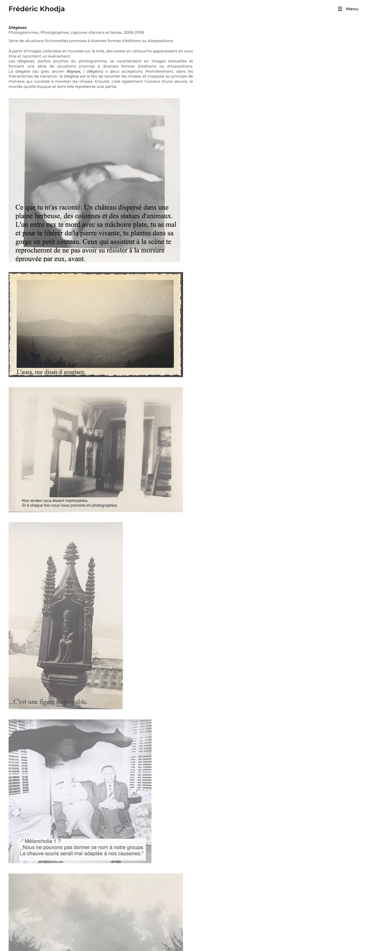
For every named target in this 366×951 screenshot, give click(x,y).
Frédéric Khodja (37, 9)
